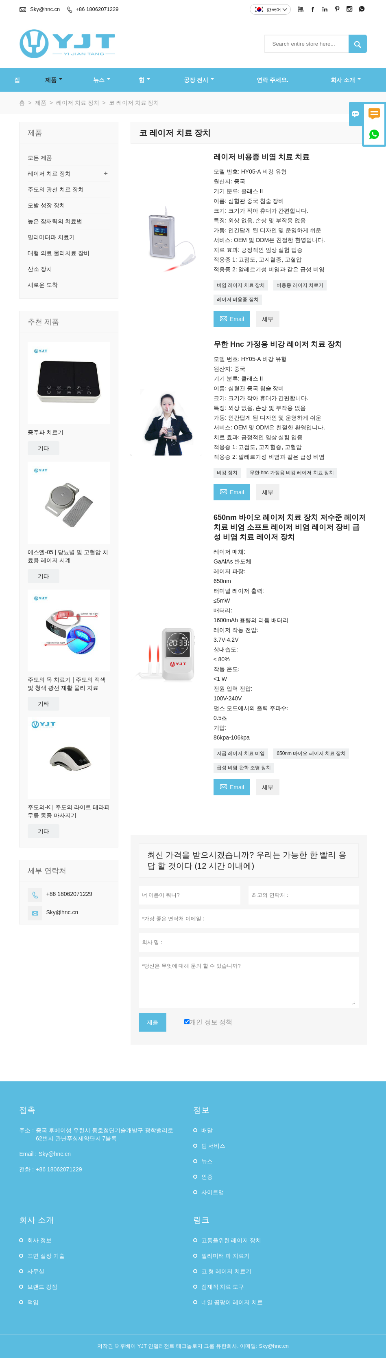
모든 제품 (40, 157)
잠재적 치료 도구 (222, 1286)
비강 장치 (227, 472)
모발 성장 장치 (46, 205)
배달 (207, 1130)
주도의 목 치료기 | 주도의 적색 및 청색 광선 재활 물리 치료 (66, 683)
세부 (267, 319)
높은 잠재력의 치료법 (55, 221)
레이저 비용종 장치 (238, 299)
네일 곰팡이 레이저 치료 (232, 1302)
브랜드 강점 (42, 1286)
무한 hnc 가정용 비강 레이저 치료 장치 (292, 472)
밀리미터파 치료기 (51, 237)
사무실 (35, 1271)
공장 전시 (199, 80)
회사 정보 (39, 1240)
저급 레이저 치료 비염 (241, 753)
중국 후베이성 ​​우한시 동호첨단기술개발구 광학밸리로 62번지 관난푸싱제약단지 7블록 (104, 1134)
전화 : (26, 1169)
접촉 (27, 1109)
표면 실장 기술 (46, 1255)
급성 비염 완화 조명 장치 (244, 767)
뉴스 (102, 80)
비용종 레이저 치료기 (300, 285)
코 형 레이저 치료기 (226, 1271)
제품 (54, 80)
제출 (152, 1022)
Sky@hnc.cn (45, 9)
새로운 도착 (43, 285)
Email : (28, 1154)
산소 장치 (40, 269)
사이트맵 (212, 1192)
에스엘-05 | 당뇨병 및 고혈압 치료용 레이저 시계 (68, 556)
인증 (207, 1176)
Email (232, 318)
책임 (33, 1302)
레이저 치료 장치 (77, 102)
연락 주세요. (272, 80)
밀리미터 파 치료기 (225, 1255)
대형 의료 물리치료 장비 (58, 253)
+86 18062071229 (97, 9)
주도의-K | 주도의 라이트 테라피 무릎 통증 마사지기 (68, 811)
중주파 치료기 (45, 432)
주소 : (26, 1130)
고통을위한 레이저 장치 (231, 1240)
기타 (43, 448)
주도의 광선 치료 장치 (56, 189)
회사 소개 (346, 80)
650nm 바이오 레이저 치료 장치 (311, 753)
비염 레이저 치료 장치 (241, 285)
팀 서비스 (213, 1145)
